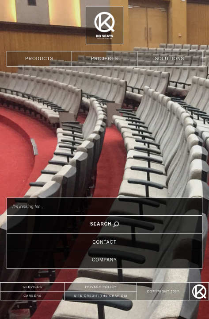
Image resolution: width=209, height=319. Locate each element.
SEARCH (104, 224)
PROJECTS (104, 58)
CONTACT (104, 242)
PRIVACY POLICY (101, 286)
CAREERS (32, 295)
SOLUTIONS (169, 58)
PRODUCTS (39, 58)
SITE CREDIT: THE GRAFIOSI (101, 295)
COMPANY (104, 259)
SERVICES (32, 286)
